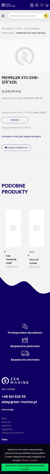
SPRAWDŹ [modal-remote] (15, 120)
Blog (4, 418)
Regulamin (7, 429)
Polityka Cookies (28, 460)
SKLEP (19, 29)
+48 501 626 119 (14, 396)
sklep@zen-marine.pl (19, 402)
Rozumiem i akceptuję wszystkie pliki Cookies (25, 467)
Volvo (31, 252)
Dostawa (6, 425)
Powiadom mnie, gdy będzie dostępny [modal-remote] (21, 136)
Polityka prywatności (12, 432)
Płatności (6, 422)
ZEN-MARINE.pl (8, 29)
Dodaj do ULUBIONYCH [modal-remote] (16, 147)
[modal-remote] (5, 252)
